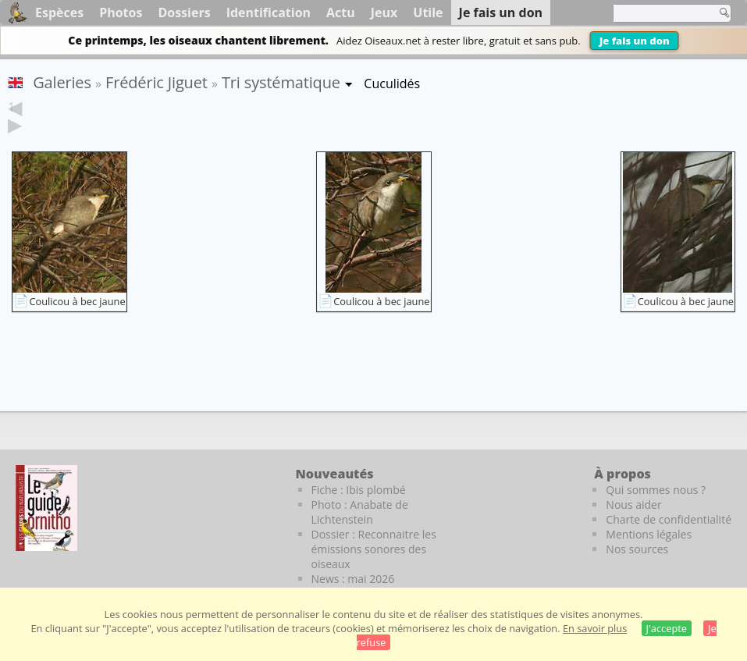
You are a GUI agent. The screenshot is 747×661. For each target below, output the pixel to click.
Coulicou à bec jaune (77, 301)
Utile (428, 12)
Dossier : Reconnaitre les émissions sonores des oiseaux (373, 549)
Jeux (384, 12)
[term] (660, 13)
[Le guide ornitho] (46, 508)
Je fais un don (634, 41)
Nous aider (633, 504)
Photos (120, 12)
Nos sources (637, 549)
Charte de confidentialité (668, 519)
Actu (340, 12)
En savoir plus (595, 628)
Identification (268, 12)
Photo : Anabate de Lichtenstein (359, 512)
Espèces (59, 12)
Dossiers (184, 12)
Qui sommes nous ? (656, 489)
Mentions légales (649, 534)
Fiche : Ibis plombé (358, 489)
